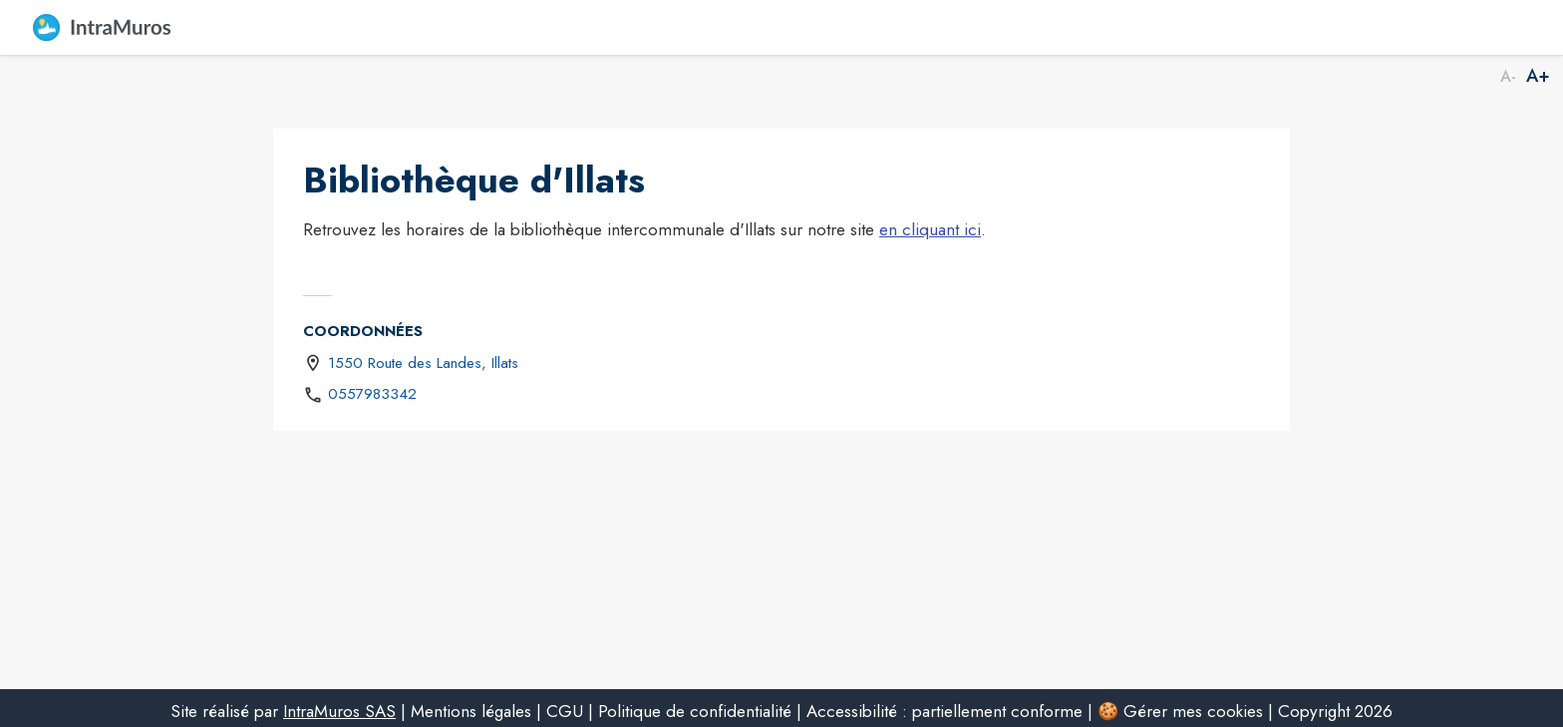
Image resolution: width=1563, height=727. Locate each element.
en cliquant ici (930, 229)
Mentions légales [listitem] (471, 711)
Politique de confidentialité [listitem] (694, 711)
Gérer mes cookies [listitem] (1193, 711)
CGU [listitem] (564, 711)
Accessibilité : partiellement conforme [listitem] (944, 711)
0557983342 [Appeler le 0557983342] (372, 394)
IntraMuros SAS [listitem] (339, 711)
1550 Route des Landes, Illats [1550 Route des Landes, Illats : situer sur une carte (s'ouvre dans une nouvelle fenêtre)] (423, 363)
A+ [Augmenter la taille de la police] (1538, 77)
